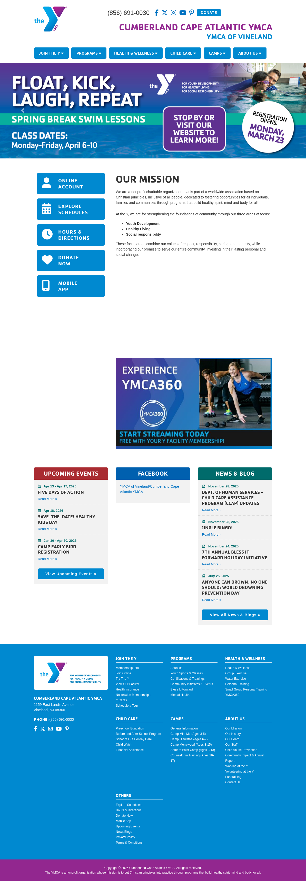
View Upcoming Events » (70, 574)
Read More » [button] (47, 499)
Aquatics (176, 668)
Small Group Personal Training (246, 689)
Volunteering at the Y (239, 771)
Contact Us (232, 782)
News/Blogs (124, 832)
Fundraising (233, 777)
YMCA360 (232, 695)
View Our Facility (127, 684)
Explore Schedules (128, 805)
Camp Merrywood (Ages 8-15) (191, 744)
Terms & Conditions (129, 842)
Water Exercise (235, 678)
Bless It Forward (182, 689)
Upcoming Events (128, 826)
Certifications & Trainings (188, 678)
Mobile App (123, 821)
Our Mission (233, 728)
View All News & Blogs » (235, 615)
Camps (217, 53)
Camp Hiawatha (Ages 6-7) (189, 739)
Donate (209, 13)
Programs (88, 53)
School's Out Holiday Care (134, 739)
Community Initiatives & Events (192, 684)
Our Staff (231, 744)
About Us (249, 53)
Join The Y (51, 53)
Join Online (123, 673)
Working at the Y (236, 766)
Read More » (211, 510)
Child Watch (124, 744)
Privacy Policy (125, 837)
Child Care (183, 53)
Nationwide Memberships (133, 695)
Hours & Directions (128, 810)
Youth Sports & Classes (187, 673)
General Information (184, 728)
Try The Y (122, 678)
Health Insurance (127, 689)
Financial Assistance (130, 750)
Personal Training (237, 684)
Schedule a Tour (127, 705)
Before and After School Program (138, 734)
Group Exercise (235, 673)
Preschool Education (130, 728)
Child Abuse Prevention (241, 750)
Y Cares (121, 700)
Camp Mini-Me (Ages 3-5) (188, 734)
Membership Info (127, 668)
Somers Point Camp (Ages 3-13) (193, 750)
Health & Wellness (135, 53)
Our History (233, 734)
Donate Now (124, 815)
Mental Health (180, 695)
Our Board (232, 739)
